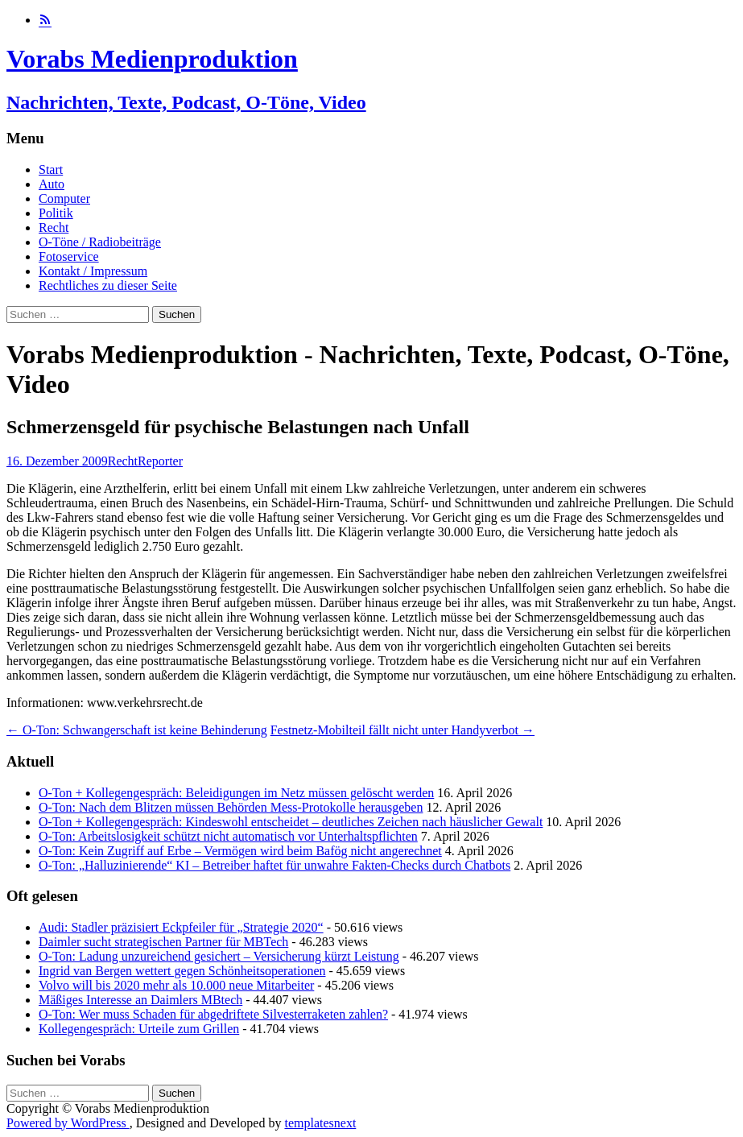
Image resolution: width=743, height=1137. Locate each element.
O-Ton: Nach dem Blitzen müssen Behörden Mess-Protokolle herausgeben (231, 807)
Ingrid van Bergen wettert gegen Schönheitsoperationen (182, 971)
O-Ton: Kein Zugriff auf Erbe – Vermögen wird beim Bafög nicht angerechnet (240, 851)
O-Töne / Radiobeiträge (100, 242)
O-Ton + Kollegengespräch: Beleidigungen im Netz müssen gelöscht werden (236, 793)
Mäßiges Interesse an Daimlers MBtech (140, 1000)
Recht (53, 227)
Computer (64, 198)
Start (51, 169)
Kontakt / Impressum (93, 271)
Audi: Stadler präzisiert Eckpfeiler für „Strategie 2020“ (181, 927)
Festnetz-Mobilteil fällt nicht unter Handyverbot (402, 730)
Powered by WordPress (68, 1123)
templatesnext (320, 1123)
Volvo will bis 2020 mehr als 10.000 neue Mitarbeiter (176, 985)
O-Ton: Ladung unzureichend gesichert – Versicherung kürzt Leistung (219, 956)
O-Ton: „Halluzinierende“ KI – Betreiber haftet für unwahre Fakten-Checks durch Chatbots (274, 865)
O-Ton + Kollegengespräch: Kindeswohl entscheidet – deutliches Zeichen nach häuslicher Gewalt (291, 822)
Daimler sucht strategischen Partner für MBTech (163, 942)
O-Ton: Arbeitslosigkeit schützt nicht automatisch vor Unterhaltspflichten (228, 836)
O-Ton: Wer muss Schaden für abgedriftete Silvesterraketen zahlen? (213, 1014)
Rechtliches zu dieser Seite (108, 285)
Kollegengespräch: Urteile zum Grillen (139, 1029)
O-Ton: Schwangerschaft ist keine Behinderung (136, 730)
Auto (51, 184)
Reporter (160, 461)
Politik (56, 213)
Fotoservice (69, 256)
